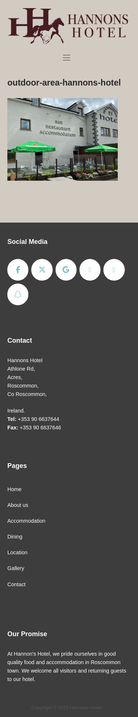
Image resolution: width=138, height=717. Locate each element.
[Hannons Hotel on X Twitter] (41, 270)
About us (17, 505)
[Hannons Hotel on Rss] (89, 270)
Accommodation (26, 521)
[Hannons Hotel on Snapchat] (17, 294)
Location (17, 552)
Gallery (15, 568)
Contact (16, 584)
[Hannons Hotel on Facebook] (17, 270)
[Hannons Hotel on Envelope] (113, 270)
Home (14, 489)
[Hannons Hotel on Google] (66, 270)
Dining (14, 537)
